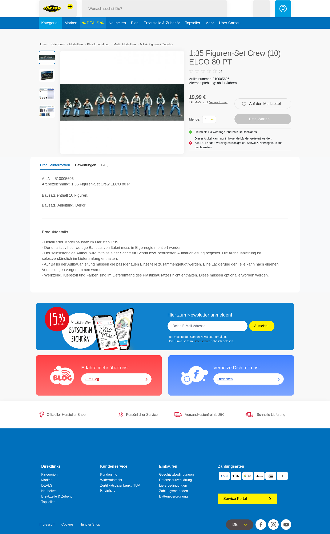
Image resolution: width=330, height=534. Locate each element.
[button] (261, 13)
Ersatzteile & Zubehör (162, 32)
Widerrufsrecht (111, 480)
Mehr (209, 32)
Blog (134, 32)
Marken (71, 32)
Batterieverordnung (173, 496)
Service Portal (247, 498)
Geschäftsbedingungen (176, 474)
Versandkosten (218, 102)
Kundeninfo (108, 474)
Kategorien (50, 32)
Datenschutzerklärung (175, 480)
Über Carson (229, 32)
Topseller (192, 32)
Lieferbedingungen (173, 485)
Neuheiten (117, 32)
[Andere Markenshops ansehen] (70, 11)
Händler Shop (90, 524)
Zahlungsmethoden (173, 491)
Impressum (47, 524)
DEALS (93, 32)
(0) (205, 71)
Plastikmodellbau (98, 44)
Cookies (67, 524)
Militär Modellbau (125, 44)
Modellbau (76, 44)
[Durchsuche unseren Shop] (154, 13)
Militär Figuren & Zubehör (156, 44)
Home (43, 44)
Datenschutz (202, 341)
